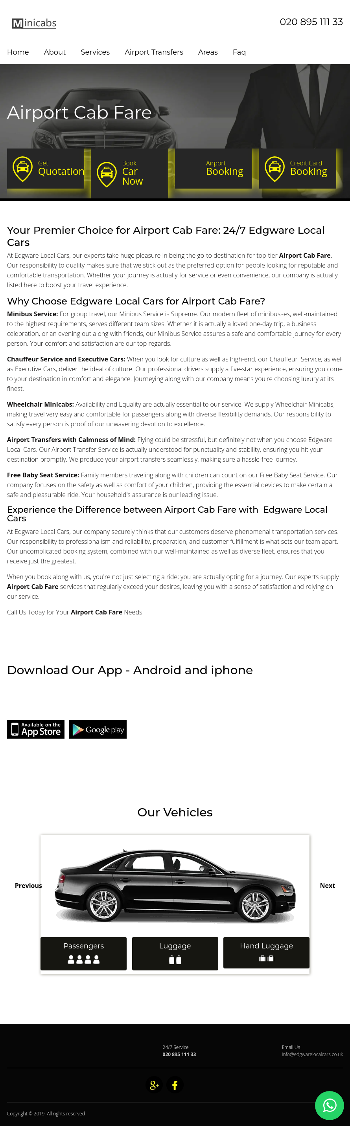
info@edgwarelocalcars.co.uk (312, 1054)
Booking (225, 168)
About (55, 52)
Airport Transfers (154, 52)
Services (95, 52)
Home (18, 52)
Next (327, 885)
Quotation (61, 168)
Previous (28, 885)
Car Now (141, 173)
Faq (239, 52)
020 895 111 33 (311, 22)
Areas (208, 52)
